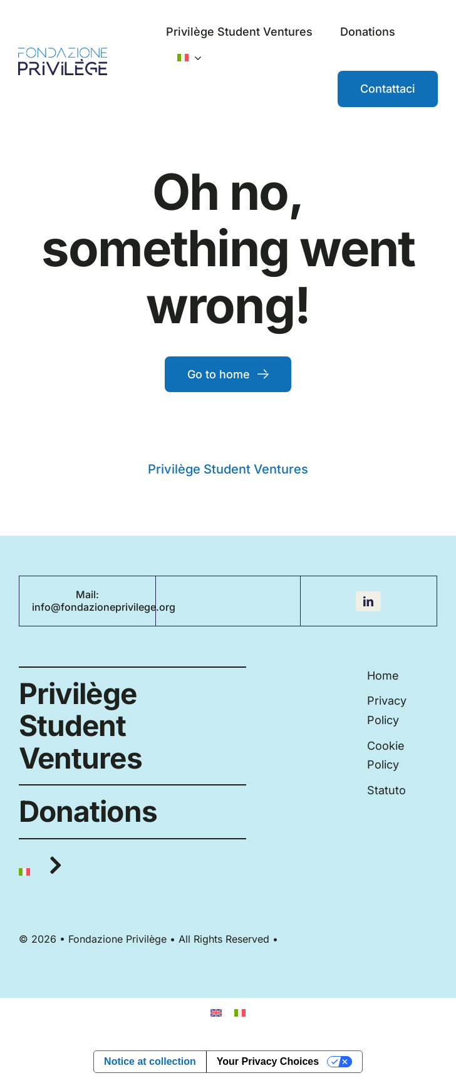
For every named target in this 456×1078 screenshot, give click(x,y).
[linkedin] (368, 601)
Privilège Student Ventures (228, 469)
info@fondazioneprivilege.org (103, 607)
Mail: (87, 594)
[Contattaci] (388, 89)
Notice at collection (150, 1061)
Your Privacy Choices (268, 1061)
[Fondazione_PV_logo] (62, 53)
